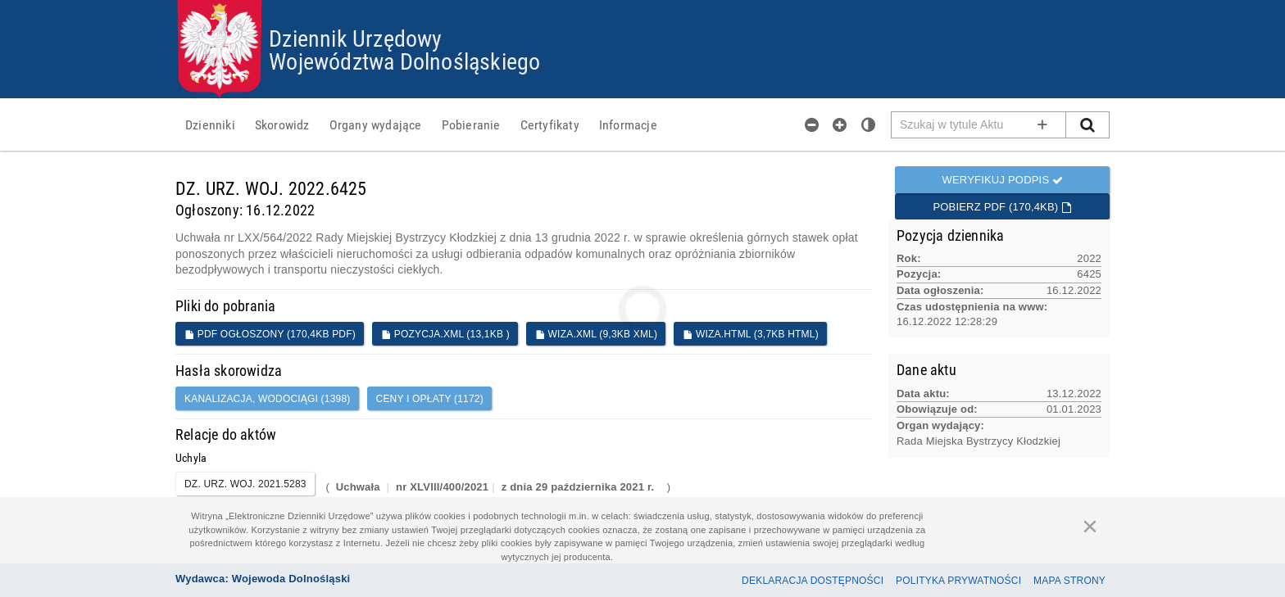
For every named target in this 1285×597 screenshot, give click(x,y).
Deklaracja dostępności (812, 580)
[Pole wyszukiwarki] (979, 124)
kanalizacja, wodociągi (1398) (267, 399)
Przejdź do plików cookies (642, 0)
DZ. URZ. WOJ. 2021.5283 (245, 484)
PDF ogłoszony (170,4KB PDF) (270, 334)
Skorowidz (282, 124)
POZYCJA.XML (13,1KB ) (445, 334)
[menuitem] (210, 124)
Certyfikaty (549, 124)
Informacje (628, 124)
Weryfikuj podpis (1002, 180)
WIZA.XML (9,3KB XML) (596, 334)
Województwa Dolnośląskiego (404, 60)
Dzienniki (210, 124)
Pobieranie (471, 124)
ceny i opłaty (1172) (430, 399)
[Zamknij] (1090, 526)
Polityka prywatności (958, 580)
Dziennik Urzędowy (355, 37)
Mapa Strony (1069, 580)
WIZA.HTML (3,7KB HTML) (751, 334)
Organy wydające (375, 124)
